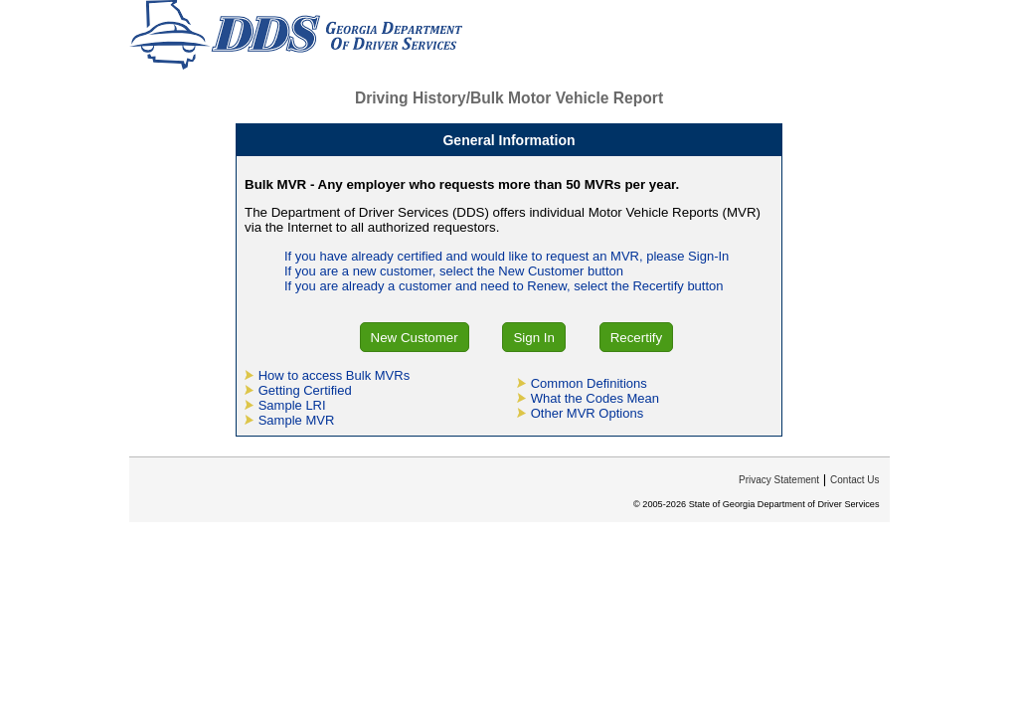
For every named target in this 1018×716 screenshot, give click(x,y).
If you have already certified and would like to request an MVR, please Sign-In (506, 256)
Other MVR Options (587, 413)
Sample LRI (292, 405)
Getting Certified (305, 390)
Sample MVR (296, 420)
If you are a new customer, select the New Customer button (453, 271)
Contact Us (854, 479)
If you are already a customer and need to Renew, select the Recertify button (504, 285)
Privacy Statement (779, 479)
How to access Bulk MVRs (334, 375)
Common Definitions (589, 383)
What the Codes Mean (595, 398)
